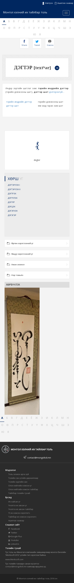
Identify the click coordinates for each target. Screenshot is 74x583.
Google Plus (15, 536)
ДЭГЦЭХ (11, 206)
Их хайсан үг (14, 501)
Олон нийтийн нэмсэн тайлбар (23, 489)
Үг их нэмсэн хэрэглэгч (19, 513)
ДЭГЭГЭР (12, 215)
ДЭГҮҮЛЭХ (12, 198)
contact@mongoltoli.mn (39, 457)
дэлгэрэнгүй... (56, 91)
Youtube (13, 540)
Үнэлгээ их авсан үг (17, 505)
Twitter (12, 532)
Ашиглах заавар (63, 3)
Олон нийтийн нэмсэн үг (20, 485)
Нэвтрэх (47, 3)
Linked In (13, 544)
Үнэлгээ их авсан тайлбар (20, 509)
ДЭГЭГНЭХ (13, 210)
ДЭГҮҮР (11, 202)
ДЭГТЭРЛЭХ (14, 185)
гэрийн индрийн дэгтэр (19, 101)
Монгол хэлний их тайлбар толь (25, 12)
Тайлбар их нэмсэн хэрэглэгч (22, 516)
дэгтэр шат (12, 105)
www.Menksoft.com (14, 559)
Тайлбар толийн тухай (19, 493)
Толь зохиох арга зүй (18, 474)
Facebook (14, 528)
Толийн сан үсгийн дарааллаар (23, 478)
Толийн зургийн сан (17, 481)
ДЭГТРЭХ (12, 193)
